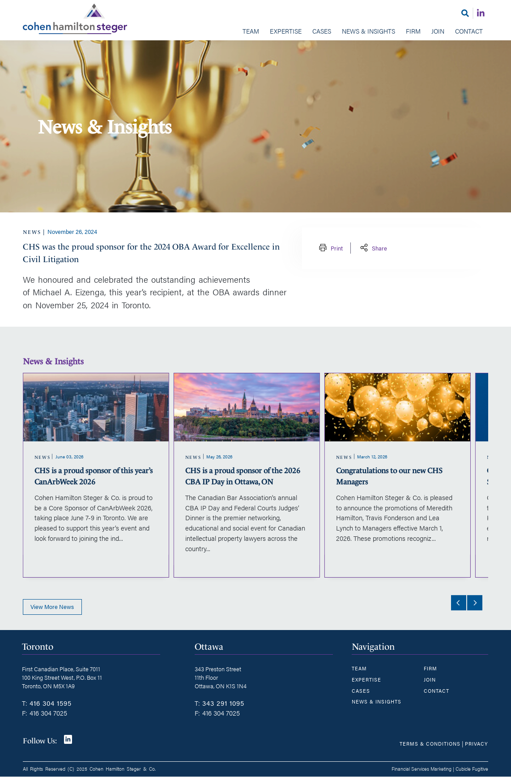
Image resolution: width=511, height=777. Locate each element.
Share (372, 248)
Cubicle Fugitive (472, 768)
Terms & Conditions (430, 743)
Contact (469, 30)
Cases (321, 30)
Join (437, 30)
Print (330, 248)
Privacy (476, 743)
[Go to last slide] (458, 603)
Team (251, 30)
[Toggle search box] (465, 13)
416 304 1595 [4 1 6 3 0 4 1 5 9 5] (51, 703)
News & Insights (368, 30)
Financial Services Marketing (421, 768)
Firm (413, 30)
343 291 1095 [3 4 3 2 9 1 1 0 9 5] (223, 703)
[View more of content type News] (32, 232)
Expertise (286, 30)
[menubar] (256, 32)
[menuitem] (250, 32)
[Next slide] (474, 603)
